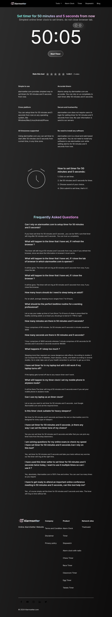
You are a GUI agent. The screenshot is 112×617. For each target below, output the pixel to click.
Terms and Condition (53, 528)
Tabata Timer (68, 588)
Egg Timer (67, 580)
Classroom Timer (70, 573)
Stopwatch (89, 3)
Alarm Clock (69, 3)
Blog (98, 3)
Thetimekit (86, 527)
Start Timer (56, 54)
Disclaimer (49, 536)
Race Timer (67, 565)
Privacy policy (51, 543)
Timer (80, 3)
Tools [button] (58, 3)
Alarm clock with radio (72, 550)
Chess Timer (68, 558)
